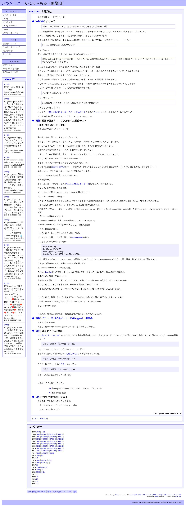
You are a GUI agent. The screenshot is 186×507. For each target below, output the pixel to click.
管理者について (9, 44)
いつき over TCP (10, 26)
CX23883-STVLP (58, 167)
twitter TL (9, 79)
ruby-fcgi (178, 498)
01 (37, 436)
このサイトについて (11, 47)
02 (39, 436)
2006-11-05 (34, 11)
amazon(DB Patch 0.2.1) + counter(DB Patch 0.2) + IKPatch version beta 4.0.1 (155, 496)
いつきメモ (8, 22)
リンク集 (7, 54)
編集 (75, 493)
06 (48, 436)
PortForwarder (77, 237)
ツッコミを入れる (40, 420)
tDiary (117, 496)
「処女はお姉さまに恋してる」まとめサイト (66, 112)
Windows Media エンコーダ (77, 184)
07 (51, 436)
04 (37, 433)
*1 (59, 336)
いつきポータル (9, 15)
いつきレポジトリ (10, 33)
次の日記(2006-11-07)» (62, 493)
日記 (38, 120)
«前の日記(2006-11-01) (36, 493)
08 (53, 436)
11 (41, 433)
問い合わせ (8, 51)
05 (46, 436)
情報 (38, 319)
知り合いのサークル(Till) (48, 336)
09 (55, 436)
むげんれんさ (72, 355)
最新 (49, 493)
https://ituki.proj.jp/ (150, 504)
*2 (44, 339)
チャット (97, 112)
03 (41, 436)
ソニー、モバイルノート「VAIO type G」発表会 (67, 319)
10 (39, 433)
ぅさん (61, 365)
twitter (5, 29)
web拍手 (40, 21)
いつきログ (11, 3)
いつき (7, 84)
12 (44, 433)
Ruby (157, 498)
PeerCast (48, 273)
